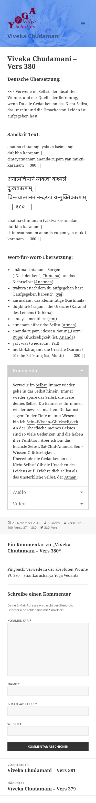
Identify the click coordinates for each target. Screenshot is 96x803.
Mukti (56, 355)
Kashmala (75, 300)
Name (13, 684)
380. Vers (51, 527)
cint (52, 318)
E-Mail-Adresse (22, 704)
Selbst (41, 384)
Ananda (66, 337)
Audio (19, 492)
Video (19, 504)
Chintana (50, 275)
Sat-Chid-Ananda (56, 446)
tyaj (59, 294)
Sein (31, 421)
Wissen (43, 421)
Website (14, 724)
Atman (69, 324)
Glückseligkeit (65, 421)
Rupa (17, 337)
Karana (78, 306)
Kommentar (26, 370)
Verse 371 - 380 (25, 527)
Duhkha (43, 312)
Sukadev (54, 523)
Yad (54, 343)
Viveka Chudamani (33, 36)
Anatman (43, 281)
